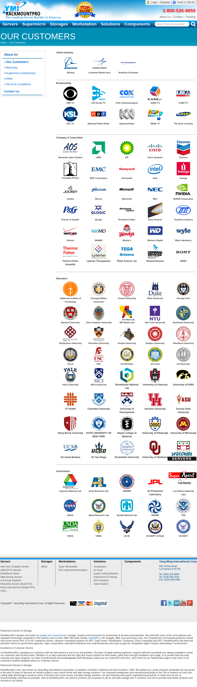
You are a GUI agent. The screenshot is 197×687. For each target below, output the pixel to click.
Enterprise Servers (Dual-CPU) (16, 584)
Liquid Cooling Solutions (106, 573)
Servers (10, 24)
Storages (59, 24)
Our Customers (17, 62)
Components (137, 24)
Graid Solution (101, 584)
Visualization (100, 566)
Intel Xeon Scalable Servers (15, 566)
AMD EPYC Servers (11, 570)
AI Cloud (98, 570)
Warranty (12, 67)
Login (154, 2)
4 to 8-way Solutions (11, 580)
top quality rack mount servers (51, 635)
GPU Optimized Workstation (73, 570)
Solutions (110, 24)
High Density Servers (11, 577)
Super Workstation (68, 566)
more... (4, 590)
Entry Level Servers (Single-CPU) (18, 587)
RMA (9, 78)
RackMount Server (10, 573)
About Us (165, 16)
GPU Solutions (101, 580)
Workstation (84, 24)
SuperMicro (94, 638)
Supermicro (34, 24)
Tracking (190, 16)
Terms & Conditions (18, 84)
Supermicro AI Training (105, 577)
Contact (178, 16)
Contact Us (11, 91)
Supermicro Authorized (20, 73)
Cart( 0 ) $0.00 (185, 2)
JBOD (44, 566)
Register (165, 2)
